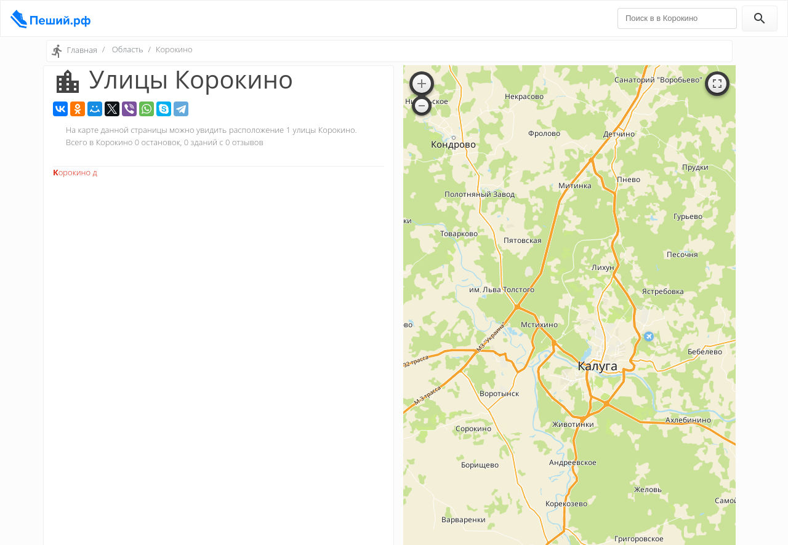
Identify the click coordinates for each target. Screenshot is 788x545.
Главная (81, 49)
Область (127, 49)
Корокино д (75, 172)
